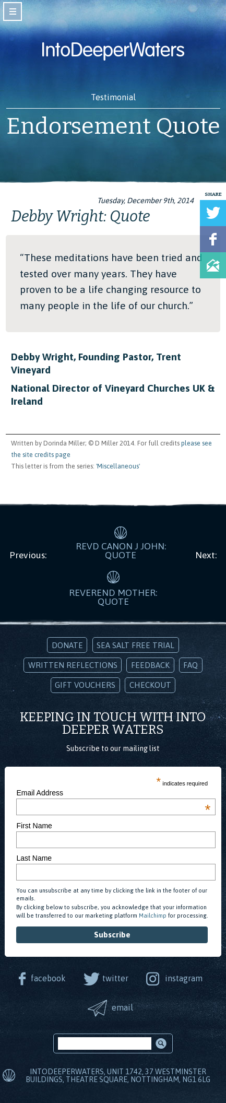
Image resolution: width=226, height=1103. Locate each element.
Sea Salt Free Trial (135, 645)
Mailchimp (152, 915)
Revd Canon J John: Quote (121, 551)
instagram (184, 978)
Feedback (150, 665)
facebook (48, 978)
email (122, 1007)
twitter (115, 978)
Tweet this (213, 213)
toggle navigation (12, 11)
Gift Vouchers (85, 684)
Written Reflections (72, 665)
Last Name (34, 858)
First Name (34, 826)
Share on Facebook (213, 239)
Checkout (150, 684)
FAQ (190, 665)
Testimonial (113, 97)
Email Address (113, 793)
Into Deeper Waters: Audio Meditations (113, 51)
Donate (67, 645)
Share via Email (213, 265)
